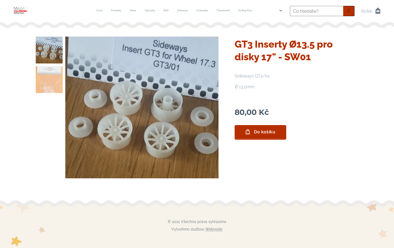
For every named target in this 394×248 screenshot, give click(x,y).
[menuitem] (135, 11)
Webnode (214, 229)
